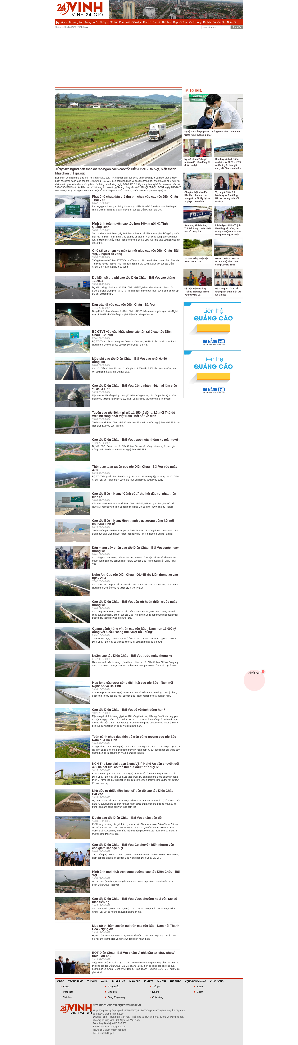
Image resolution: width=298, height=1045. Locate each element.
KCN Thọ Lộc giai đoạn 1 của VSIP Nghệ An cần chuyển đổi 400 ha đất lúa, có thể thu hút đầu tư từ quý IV (135, 765)
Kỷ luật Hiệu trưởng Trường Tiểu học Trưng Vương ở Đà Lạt (197, 291)
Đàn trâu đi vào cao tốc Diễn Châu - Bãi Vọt (123, 304)
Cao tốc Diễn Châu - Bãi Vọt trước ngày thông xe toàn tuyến (135, 439)
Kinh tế (147, 22)
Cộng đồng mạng (195, 981)
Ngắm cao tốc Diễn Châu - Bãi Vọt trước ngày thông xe (132, 655)
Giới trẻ (183, 22)
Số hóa (217, 22)
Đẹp (175, 22)
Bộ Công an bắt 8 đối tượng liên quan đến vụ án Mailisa (228, 291)
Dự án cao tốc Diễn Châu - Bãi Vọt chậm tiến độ (127, 817)
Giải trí (156, 22)
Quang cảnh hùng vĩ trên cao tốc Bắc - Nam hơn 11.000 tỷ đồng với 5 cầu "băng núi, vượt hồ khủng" (134, 630)
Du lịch (207, 22)
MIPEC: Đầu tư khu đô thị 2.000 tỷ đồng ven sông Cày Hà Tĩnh (227, 261)
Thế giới (104, 22)
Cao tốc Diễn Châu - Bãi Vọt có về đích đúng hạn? (128, 709)
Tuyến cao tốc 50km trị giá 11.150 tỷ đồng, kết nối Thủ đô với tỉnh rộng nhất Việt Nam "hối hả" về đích (133, 414)
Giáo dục (136, 22)
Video (64, 22)
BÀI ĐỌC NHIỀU (193, 90)
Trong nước (91, 22)
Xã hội (114, 22)
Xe (223, 22)
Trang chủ (57, 22)
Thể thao (166, 22)
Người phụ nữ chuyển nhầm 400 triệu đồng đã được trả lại (197, 162)
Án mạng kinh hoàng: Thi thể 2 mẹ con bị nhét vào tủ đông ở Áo (197, 228)
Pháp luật (124, 22)
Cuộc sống (195, 22)
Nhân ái (231, 22)
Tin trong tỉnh (76, 22)
